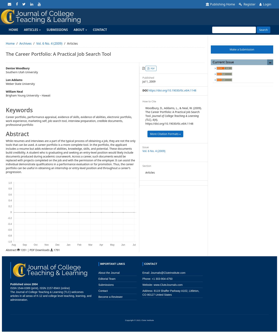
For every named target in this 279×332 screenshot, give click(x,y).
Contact (100, 30)
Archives (25, 43)
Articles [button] (32, 30)
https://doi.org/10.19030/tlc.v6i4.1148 (172, 90)
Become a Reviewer (110, 296)
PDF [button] (152, 68)
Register (247, 4)
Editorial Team (106, 278)
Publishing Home (220, 4)
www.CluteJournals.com (168, 284)
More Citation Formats (165, 134)
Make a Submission (242, 49)
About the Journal (109, 272)
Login (265, 4)
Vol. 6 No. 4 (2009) (49, 43)
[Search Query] (234, 30)
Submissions (57, 30)
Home (13, 30)
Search (263, 30)
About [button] (80, 30)
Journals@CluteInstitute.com (168, 272)
